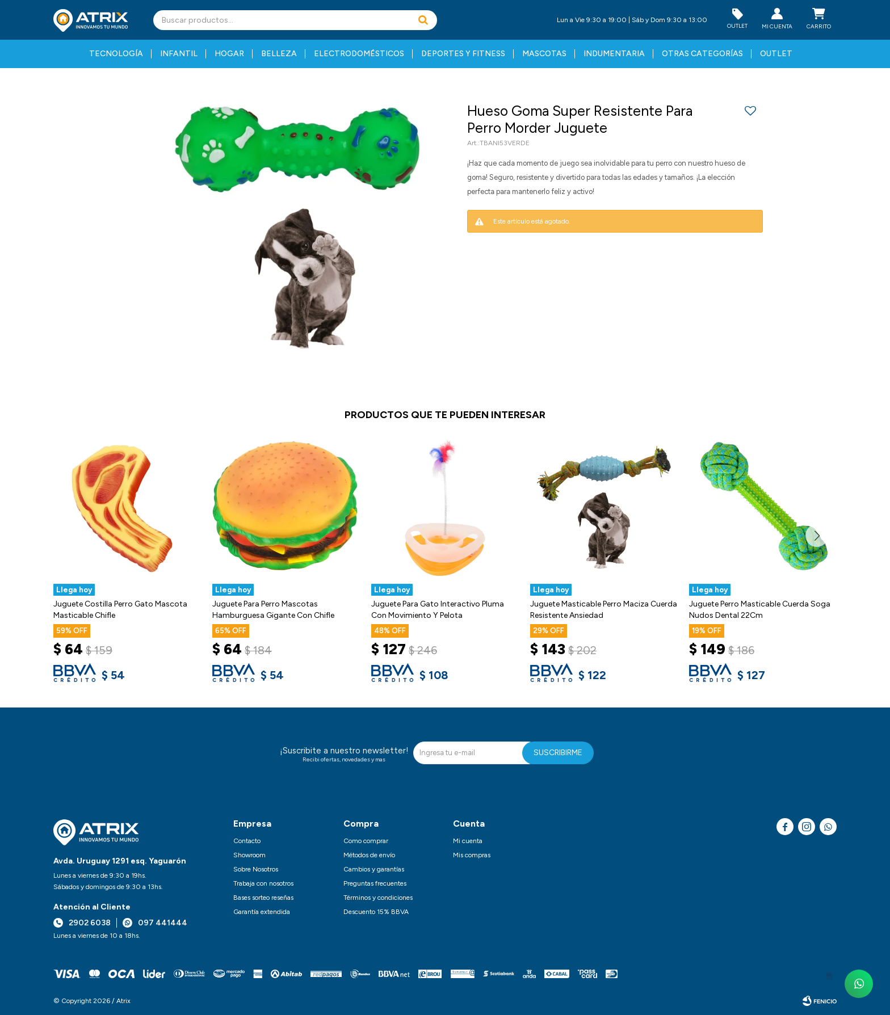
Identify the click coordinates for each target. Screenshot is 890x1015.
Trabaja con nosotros (263, 883)
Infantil (179, 53)
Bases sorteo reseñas (263, 898)
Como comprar (365, 841)
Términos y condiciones (378, 898)
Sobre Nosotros (255, 869)
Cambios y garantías (373, 869)
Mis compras (471, 855)
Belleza (279, 53)
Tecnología (116, 53)
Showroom (249, 855)
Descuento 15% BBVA (376, 912)
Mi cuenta (467, 841)
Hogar (229, 53)
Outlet (776, 53)
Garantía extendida (261, 912)
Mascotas (544, 53)
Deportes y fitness (463, 53)
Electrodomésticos (359, 53)
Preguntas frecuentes (374, 883)
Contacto (247, 841)
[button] (423, 20)
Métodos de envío (369, 855)
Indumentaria (614, 53)
